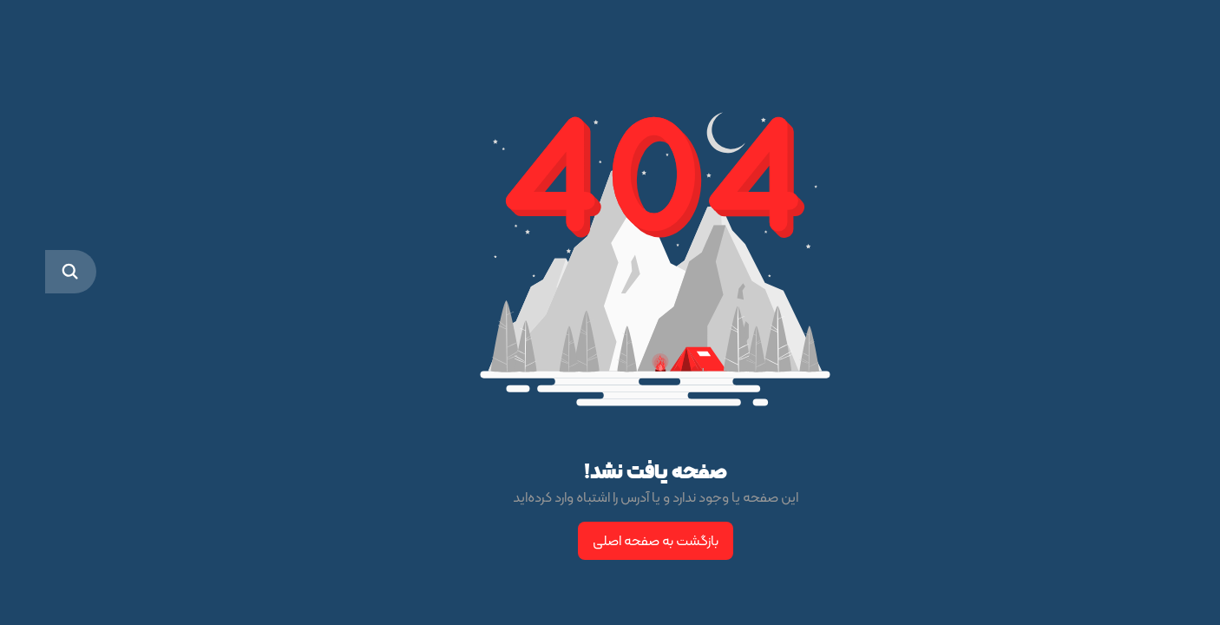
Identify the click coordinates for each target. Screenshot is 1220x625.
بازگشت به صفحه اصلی (610, 540)
